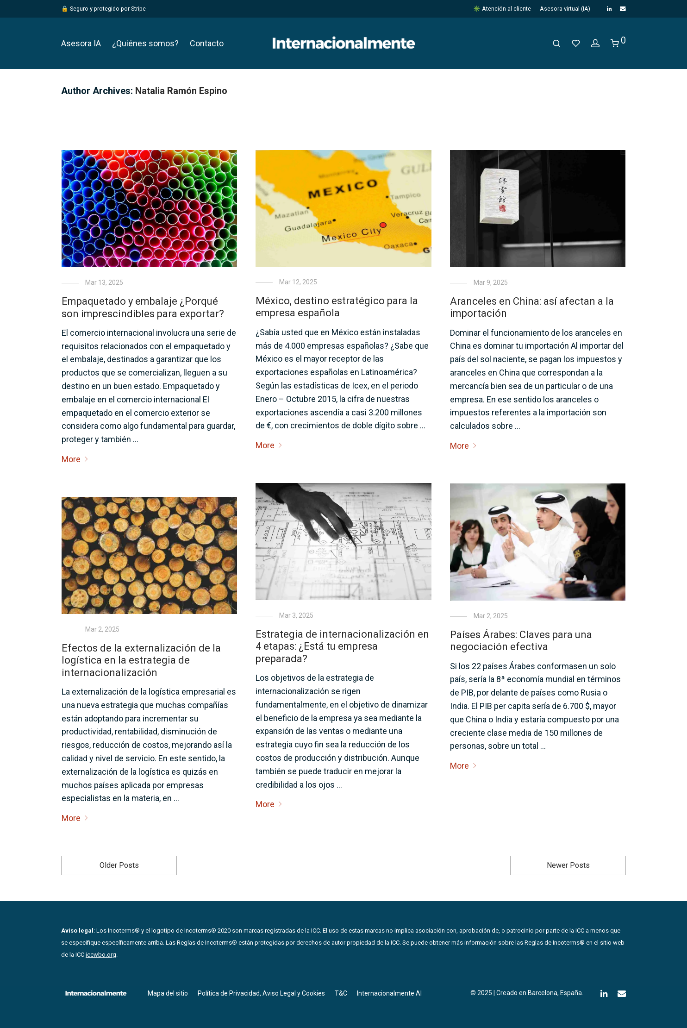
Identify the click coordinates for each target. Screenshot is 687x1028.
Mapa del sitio (168, 993)
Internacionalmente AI (389, 993)
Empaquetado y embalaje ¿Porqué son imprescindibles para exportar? (143, 307)
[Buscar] (556, 43)
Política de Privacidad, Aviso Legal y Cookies (261, 993)
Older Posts (119, 865)
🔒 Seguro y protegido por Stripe (103, 8)
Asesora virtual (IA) (565, 9)
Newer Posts (568, 865)
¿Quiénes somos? (145, 43)
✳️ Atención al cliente (502, 9)
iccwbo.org (101, 954)
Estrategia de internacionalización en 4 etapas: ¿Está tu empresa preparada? (342, 646)
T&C (341, 993)
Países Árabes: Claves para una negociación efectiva (521, 640)
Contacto (207, 43)
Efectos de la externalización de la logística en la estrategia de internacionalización (141, 660)
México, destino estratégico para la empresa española (337, 307)
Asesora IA (81, 43)
